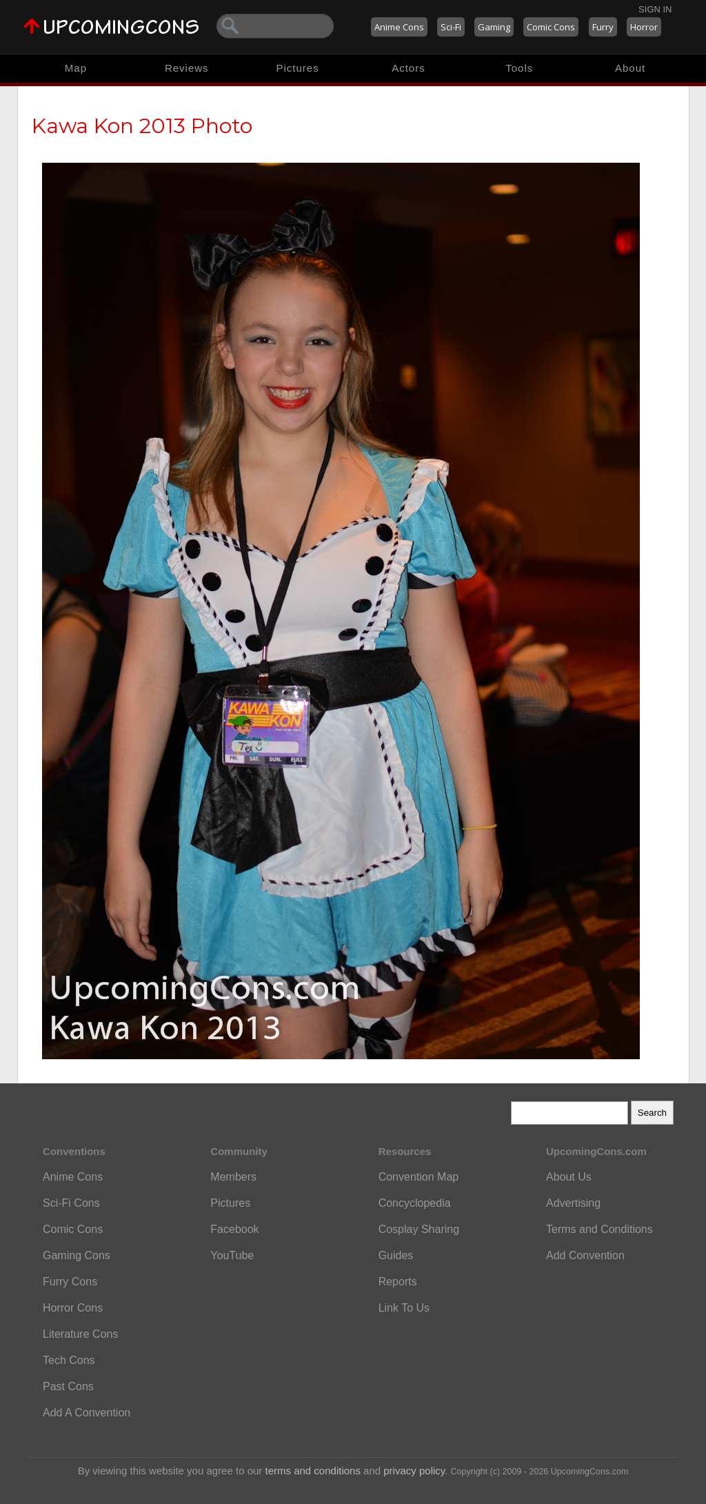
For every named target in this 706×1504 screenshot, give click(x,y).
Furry (603, 27)
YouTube (232, 1255)
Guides (396, 1255)
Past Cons (68, 1386)
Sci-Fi (451, 27)
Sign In (655, 9)
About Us (569, 1177)
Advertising (573, 1203)
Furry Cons (70, 1281)
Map (76, 68)
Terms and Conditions (599, 1229)
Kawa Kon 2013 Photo (142, 126)
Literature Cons (80, 1334)
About (630, 68)
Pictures (297, 68)
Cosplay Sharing (419, 1229)
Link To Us (404, 1308)
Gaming (494, 27)
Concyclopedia (415, 1203)
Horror (644, 27)
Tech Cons (69, 1360)
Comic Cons (551, 27)
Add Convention (585, 1255)
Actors (408, 68)
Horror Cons (73, 1308)
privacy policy (414, 1470)
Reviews (187, 68)
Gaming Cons (76, 1255)
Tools (519, 68)
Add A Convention (86, 1412)
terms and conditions (313, 1470)
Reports (398, 1281)
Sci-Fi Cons (71, 1203)
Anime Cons (399, 27)
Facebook (234, 1229)
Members (233, 1177)
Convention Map (419, 1177)
